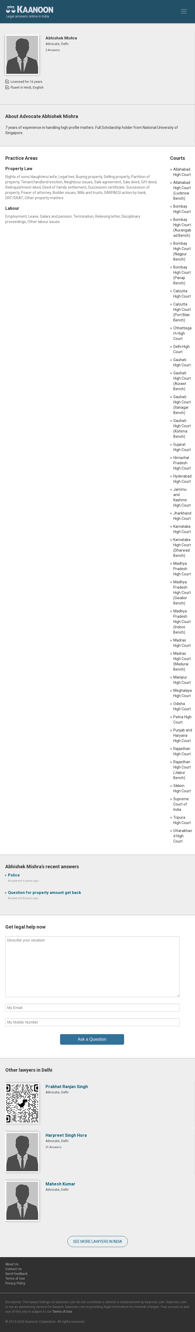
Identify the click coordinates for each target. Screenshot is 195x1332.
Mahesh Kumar (60, 1183)
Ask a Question (92, 1039)
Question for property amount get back (44, 892)
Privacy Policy (15, 1283)
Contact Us (13, 1269)
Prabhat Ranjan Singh (67, 1086)
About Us (12, 1264)
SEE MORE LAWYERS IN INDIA (97, 1241)
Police (14, 875)
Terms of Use (15, 1278)
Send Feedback (16, 1274)
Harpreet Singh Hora (66, 1135)
